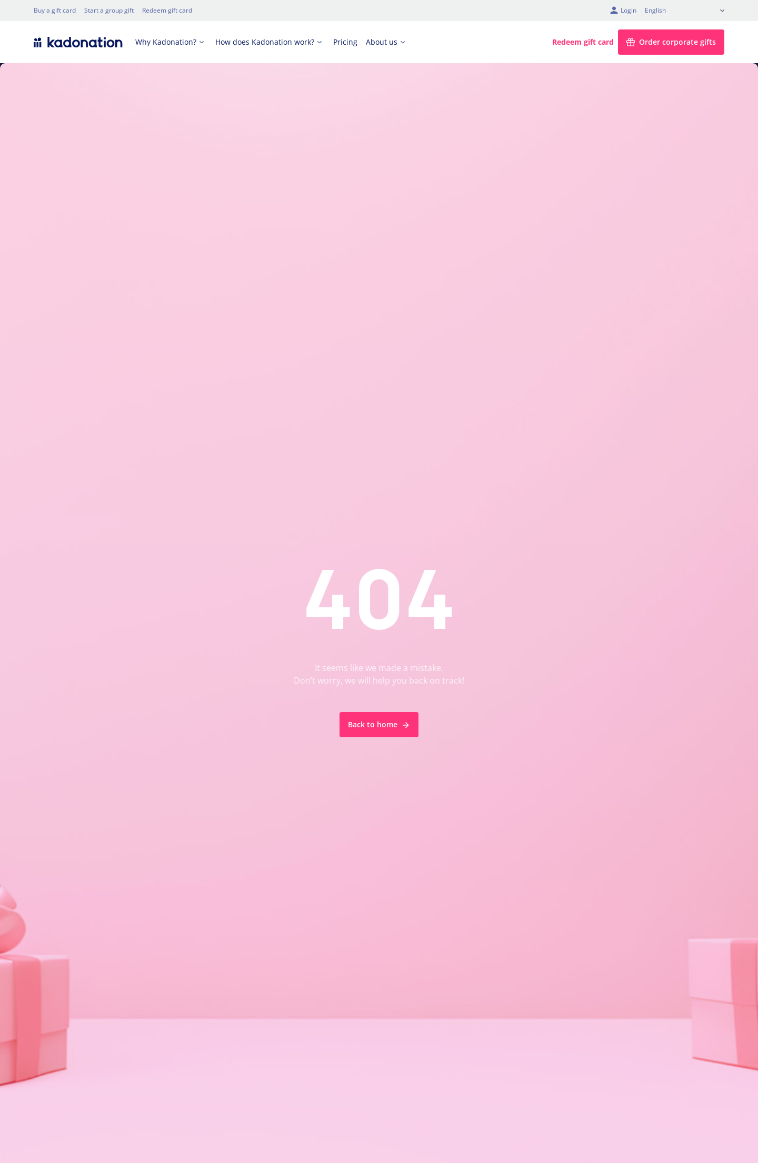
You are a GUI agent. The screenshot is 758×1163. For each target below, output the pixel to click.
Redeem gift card (167, 10)
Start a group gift (109, 10)
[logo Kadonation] (78, 42)
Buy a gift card (55, 10)
